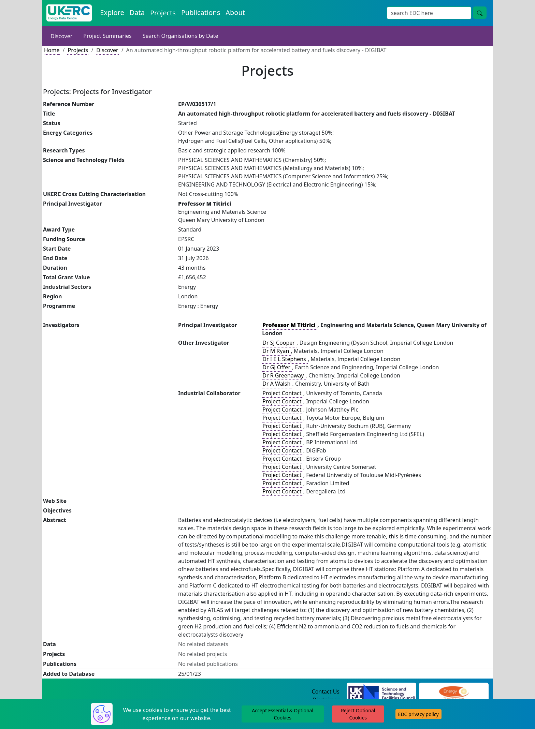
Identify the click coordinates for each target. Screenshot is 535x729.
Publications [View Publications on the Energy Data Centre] (200, 12)
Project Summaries (107, 36)
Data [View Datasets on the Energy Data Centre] (137, 12)
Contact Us (325, 691)
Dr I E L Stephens (284, 359)
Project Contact (282, 393)
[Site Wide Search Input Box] (429, 12)
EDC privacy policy (418, 714)
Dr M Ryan (276, 351)
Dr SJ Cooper (279, 342)
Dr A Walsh (277, 383)
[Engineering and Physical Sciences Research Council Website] (453, 692)
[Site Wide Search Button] (480, 12)
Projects (78, 50)
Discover (61, 36)
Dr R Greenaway (283, 375)
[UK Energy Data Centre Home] (69, 13)
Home (52, 50)
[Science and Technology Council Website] (381, 692)
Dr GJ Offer (277, 367)
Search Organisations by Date (180, 36)
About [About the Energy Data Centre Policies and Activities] (235, 12)
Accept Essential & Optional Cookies (282, 714)
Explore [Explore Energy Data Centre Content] (112, 12)
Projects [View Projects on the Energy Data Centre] (163, 12)
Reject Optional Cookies (358, 714)
